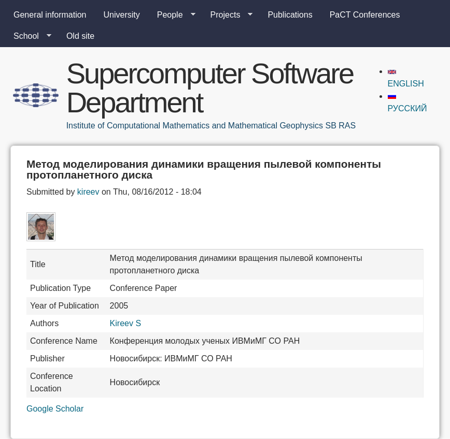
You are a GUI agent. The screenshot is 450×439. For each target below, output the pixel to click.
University (122, 14)
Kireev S (125, 323)
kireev (88, 191)
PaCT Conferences (365, 14)
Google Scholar (54, 408)
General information (50, 14)
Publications (290, 14)
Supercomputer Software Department (209, 88)
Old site (80, 36)
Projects (227, 15)
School (28, 36)
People (172, 15)
